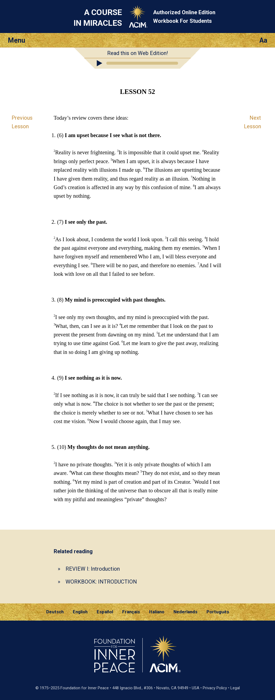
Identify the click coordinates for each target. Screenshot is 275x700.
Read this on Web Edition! (137, 53)
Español (105, 611)
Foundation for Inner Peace (84, 688)
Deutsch (55, 611)
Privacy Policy (215, 688)
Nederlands (185, 611)
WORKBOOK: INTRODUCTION (101, 581)
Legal (235, 688)
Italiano (156, 611)
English (80, 611)
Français (131, 611)
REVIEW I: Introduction (93, 569)
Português (218, 611)
